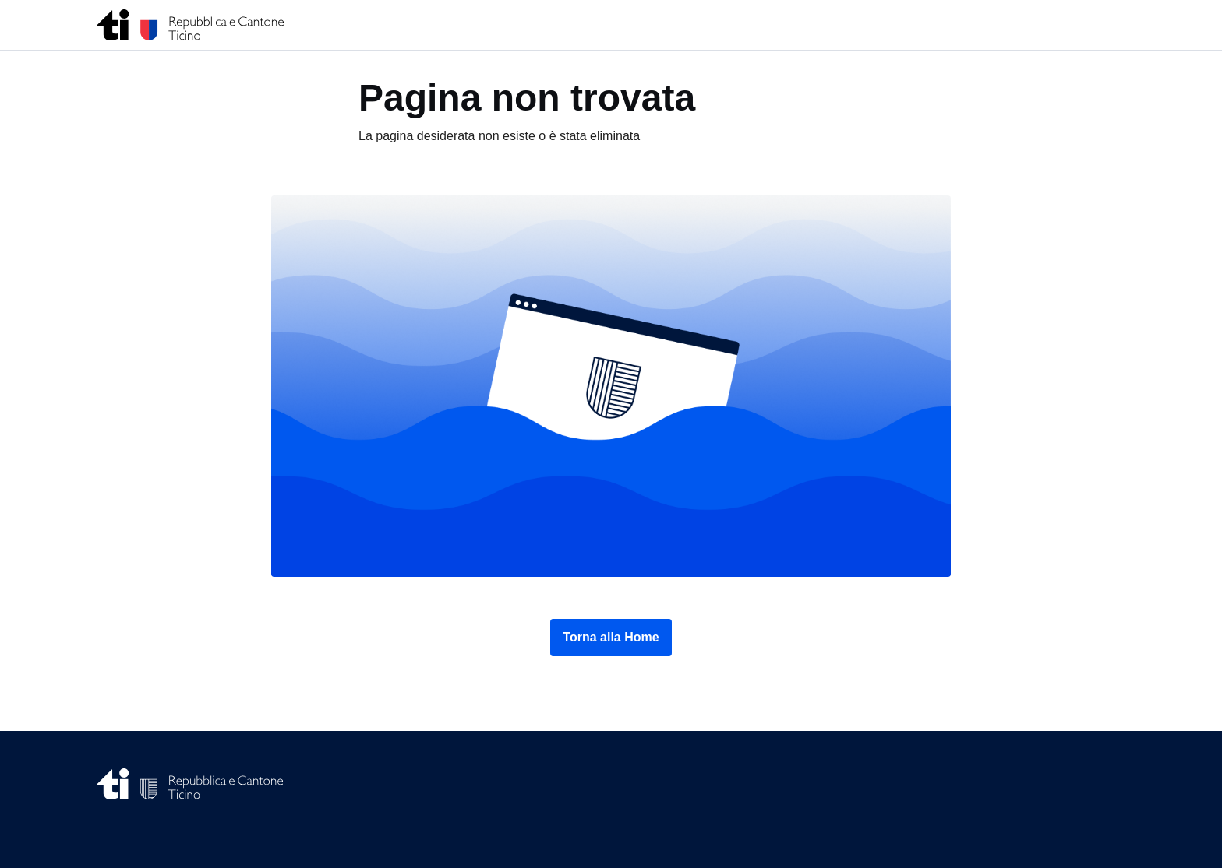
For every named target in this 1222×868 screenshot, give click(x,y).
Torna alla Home (611, 637)
